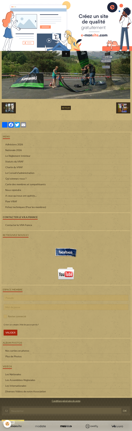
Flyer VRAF (11, 201)
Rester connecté (15, 316)
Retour (66, 107)
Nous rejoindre (13, 189)
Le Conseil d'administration (19, 172)
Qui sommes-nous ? (15, 178)
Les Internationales (15, 385)
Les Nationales (13, 374)
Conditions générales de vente (66, 401)
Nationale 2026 (13, 150)
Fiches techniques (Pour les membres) (25, 207)
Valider (10, 332)
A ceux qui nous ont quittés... (21, 195)
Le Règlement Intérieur (17, 155)
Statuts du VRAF (14, 161)
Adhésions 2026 (14, 144)
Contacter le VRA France (18, 225)
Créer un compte (11, 324)
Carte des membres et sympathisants (25, 184)
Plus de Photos (13, 356)
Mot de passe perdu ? (29, 324)
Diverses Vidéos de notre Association (25, 391)
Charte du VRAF (14, 167)
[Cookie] (7, 424)
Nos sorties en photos (17, 350)
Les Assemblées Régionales (20, 380)
